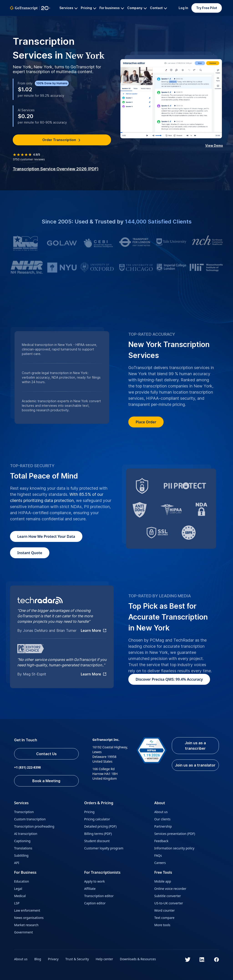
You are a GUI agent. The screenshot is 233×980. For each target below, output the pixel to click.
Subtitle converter (167, 896)
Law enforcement (27, 910)
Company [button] (137, 8)
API (16, 863)
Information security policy (174, 848)
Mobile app (162, 881)
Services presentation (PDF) (174, 833)
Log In (183, 8)
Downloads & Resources (138, 959)
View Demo (214, 145)
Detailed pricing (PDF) (100, 826)
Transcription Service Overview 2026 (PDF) (56, 168)
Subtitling (21, 855)
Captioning (22, 841)
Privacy (53, 959)
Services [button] (68, 8)
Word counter (164, 910)
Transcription (24, 812)
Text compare (164, 917)
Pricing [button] (88, 8)
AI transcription (25, 833)
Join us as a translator (195, 765)
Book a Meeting (46, 781)
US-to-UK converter (168, 903)
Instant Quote (29, 552)
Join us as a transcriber (195, 746)
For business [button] (111, 8)
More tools (162, 925)
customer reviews (29, 159)
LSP (17, 903)
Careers (160, 863)
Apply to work (94, 881)
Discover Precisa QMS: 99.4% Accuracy (169, 679)
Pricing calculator (97, 819)
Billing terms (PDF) (98, 833)
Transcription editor (99, 896)
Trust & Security (77, 959)
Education (21, 881)
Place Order (146, 421)
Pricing (89, 812)
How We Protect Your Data (46, 536)
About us (161, 812)
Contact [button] (158, 8)
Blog (37, 959)
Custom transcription (30, 819)
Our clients (162, 819)
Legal (18, 888)
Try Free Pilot (206, 8)
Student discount (97, 841)
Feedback (161, 841)
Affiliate (90, 888)
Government (23, 932)
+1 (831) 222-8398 (27, 767)
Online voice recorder (170, 888)
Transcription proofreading (34, 826)
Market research (26, 925)
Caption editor (95, 903)
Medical (20, 896)
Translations (23, 848)
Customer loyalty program (103, 848)
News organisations (29, 917)
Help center (104, 959)
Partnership (163, 826)
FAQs (158, 855)
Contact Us (46, 754)
